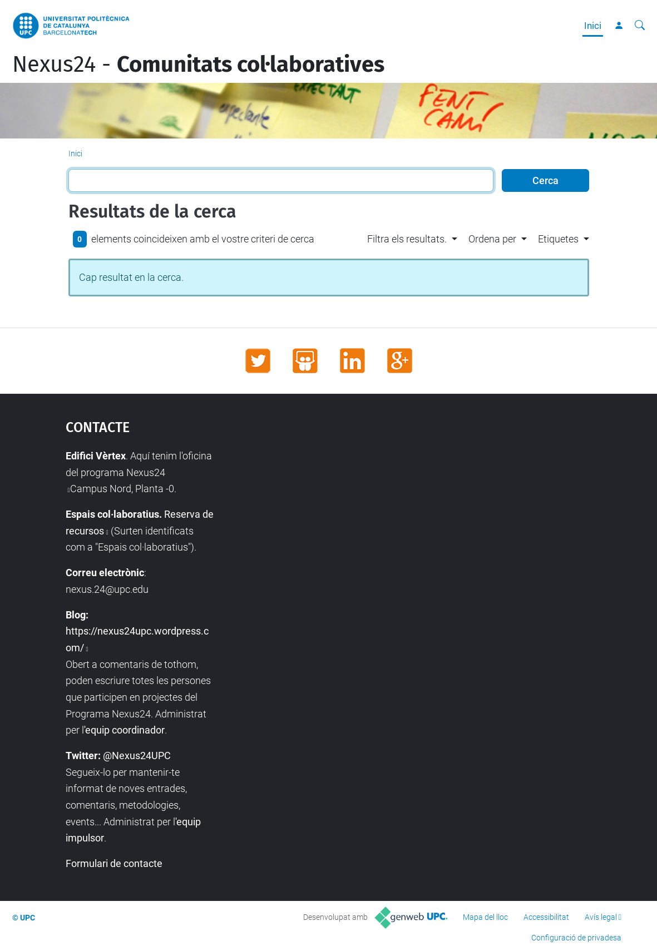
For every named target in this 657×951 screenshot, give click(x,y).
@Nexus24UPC (137, 755)
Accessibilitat (546, 917)
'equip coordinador (124, 730)
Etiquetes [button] (558, 239)
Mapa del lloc (485, 917)
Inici (592, 25)
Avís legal (601, 917)
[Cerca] (640, 25)
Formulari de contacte (114, 863)
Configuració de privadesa (576, 937)
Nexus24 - (198, 64)
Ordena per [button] (492, 239)
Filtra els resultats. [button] (407, 239)
